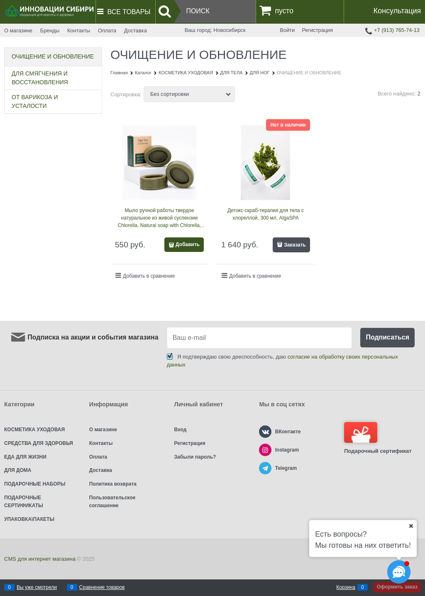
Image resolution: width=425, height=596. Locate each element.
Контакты (78, 30)
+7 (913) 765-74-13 (397, 30)
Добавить (188, 244)
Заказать (295, 245)
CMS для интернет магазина (40, 559)
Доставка (135, 30)
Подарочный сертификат (377, 438)
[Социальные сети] (398, 572)
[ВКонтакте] (265, 431)
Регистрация (317, 30)
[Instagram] (265, 450)
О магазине (18, 30)
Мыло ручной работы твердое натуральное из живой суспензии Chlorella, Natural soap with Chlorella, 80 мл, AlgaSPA (159, 218)
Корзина (345, 587)
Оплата (107, 30)
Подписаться (387, 337)
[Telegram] (265, 468)
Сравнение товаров (102, 587)
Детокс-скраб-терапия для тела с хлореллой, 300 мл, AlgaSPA (265, 214)
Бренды (49, 30)
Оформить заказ (397, 587)
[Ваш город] (411, 526)
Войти (287, 30)
